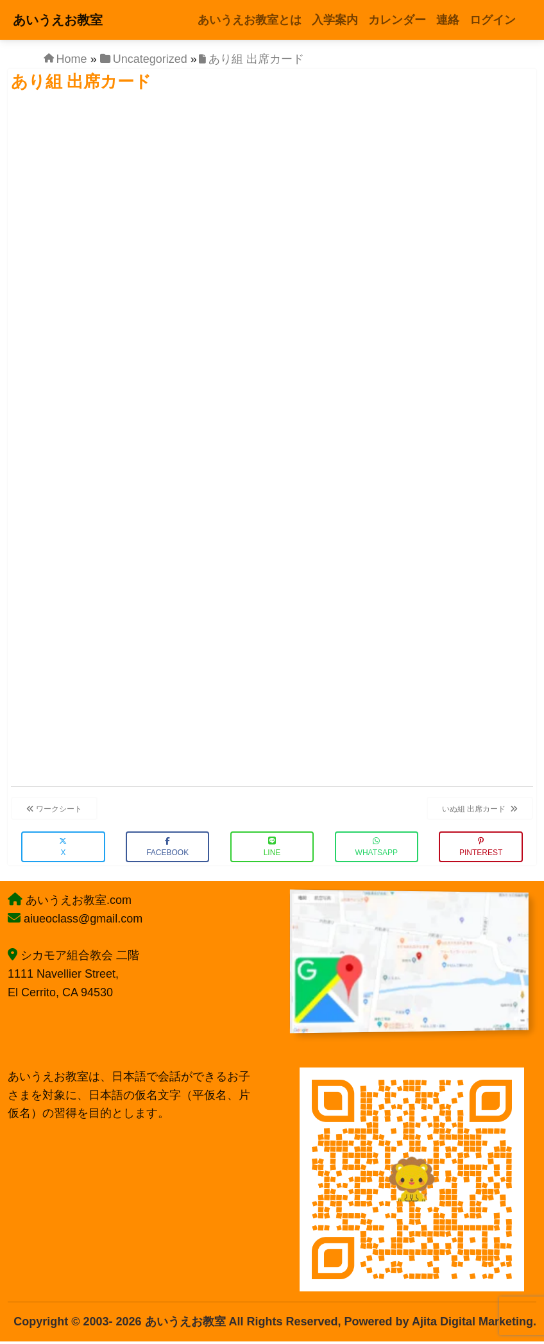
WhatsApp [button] (376, 847)
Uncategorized (150, 59)
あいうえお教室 (58, 20)
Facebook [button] (167, 847)
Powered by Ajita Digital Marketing (438, 1321)
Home (71, 59)
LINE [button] (272, 847)
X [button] (63, 847)
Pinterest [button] (480, 847)
